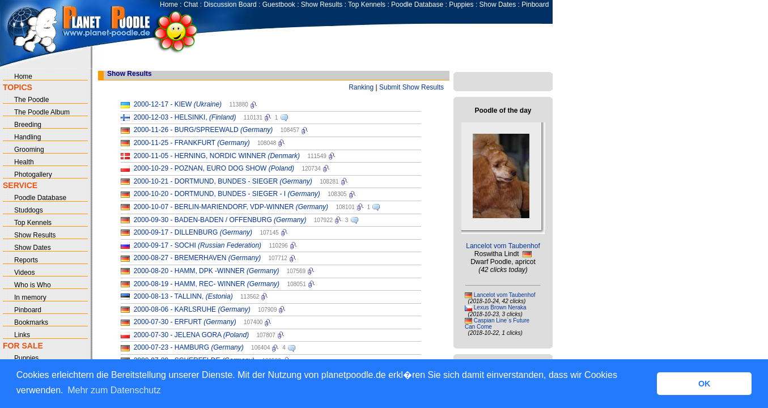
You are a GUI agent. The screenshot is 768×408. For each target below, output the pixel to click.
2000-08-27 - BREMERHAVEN (197, 258)
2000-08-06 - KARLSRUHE (192, 309)
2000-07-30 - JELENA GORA (191, 335)
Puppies (461, 4)
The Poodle (31, 100)
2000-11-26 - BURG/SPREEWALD (203, 130)
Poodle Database (417, 4)
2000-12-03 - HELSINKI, (185, 117)
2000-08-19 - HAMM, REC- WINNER (206, 284)
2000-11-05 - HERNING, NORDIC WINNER (217, 156)
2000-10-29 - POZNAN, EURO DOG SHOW (214, 168)
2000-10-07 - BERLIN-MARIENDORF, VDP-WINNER (231, 207)
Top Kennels (366, 4)
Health (24, 162)
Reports (26, 260)
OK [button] (704, 383)
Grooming (29, 150)
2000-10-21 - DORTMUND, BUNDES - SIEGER (223, 181)
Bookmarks (31, 322)
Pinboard (535, 4)
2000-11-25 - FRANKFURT (192, 143)
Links (22, 335)
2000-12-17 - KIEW (178, 104)
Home (169, 4)
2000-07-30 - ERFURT (185, 322)
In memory (30, 297)
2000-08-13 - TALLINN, (183, 296)
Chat (191, 4)
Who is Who (32, 285)
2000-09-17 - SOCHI (197, 245)
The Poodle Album (42, 112)
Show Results (321, 4)
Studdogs (28, 210)
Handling (27, 137)
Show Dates (498, 4)
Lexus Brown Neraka (500, 307)
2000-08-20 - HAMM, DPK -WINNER (206, 271)
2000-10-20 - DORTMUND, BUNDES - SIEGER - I (227, 194)
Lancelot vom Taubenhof (503, 246)
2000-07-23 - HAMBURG (189, 347)
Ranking (361, 87)
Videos (24, 273)
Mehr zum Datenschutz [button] (114, 390)
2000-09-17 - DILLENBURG (193, 232)
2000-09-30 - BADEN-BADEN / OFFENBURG (220, 220)
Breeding (27, 125)
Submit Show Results (411, 87)
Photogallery (33, 174)
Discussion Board (229, 4)
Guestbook (278, 4)
